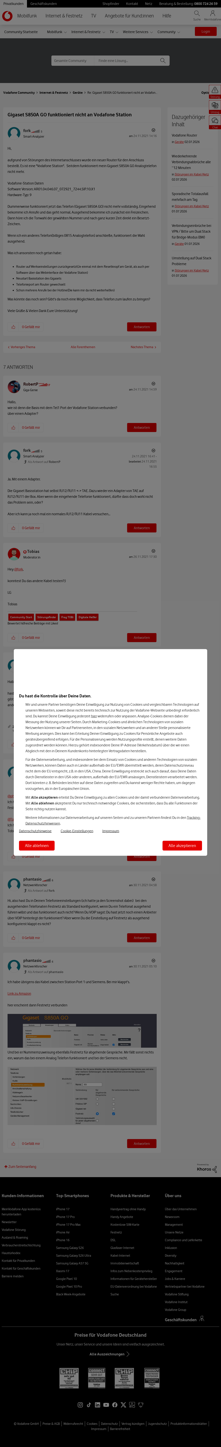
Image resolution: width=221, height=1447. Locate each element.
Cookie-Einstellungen (77, 831)
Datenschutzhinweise (35, 831)
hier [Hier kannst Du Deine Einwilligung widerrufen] (94, 716)
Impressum (110, 831)
